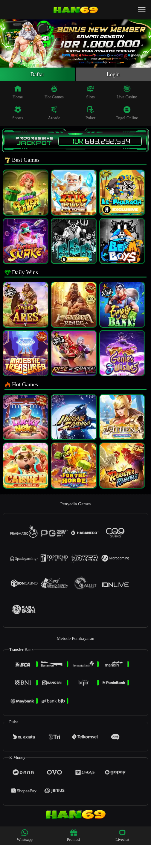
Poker (90, 113)
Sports (17, 113)
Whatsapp (25, 835)
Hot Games (54, 92)
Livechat (122, 835)
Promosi (73, 835)
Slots (90, 92)
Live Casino (127, 92)
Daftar (37, 74)
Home (18, 92)
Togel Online (127, 113)
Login (113, 74)
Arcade (54, 113)
